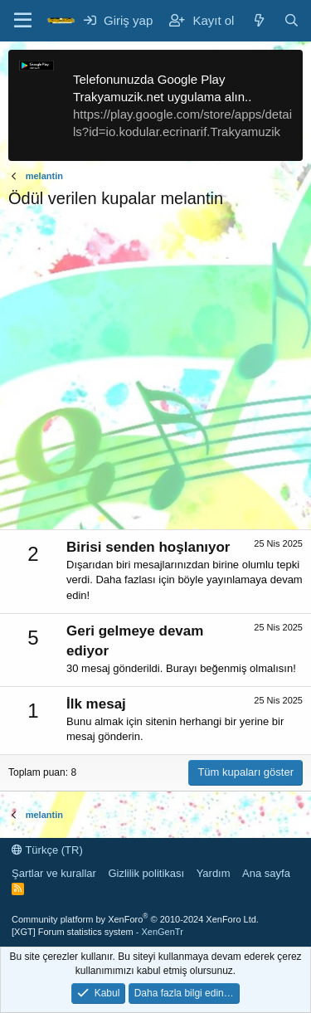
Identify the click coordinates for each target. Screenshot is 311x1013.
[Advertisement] (155, 373)
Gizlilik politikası (146, 873)
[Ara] (291, 20)
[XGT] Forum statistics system (97, 932)
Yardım (214, 873)
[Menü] (22, 20)
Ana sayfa (266, 873)
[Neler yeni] (258, 20)
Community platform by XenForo (135, 919)
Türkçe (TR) (47, 850)
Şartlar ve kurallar (54, 873)
